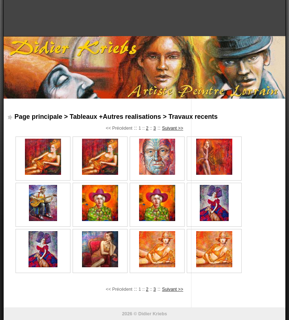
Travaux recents (192, 116)
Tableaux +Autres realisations (115, 116)
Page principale (38, 116)
